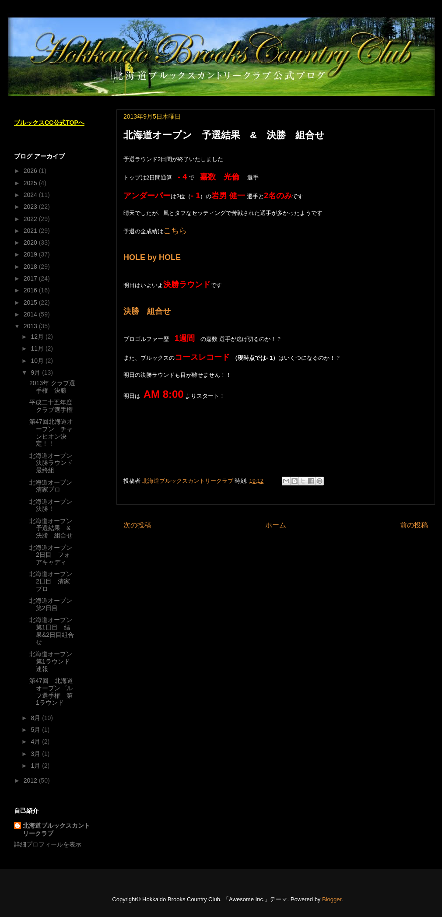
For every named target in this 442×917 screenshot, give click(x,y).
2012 (31, 780)
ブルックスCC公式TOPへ (49, 122)
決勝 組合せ (147, 311)
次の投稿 (137, 525)
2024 (31, 194)
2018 (31, 266)
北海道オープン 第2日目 (53, 604)
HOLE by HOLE (152, 257)
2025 (31, 182)
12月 (38, 336)
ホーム (275, 525)
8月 (36, 717)
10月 (38, 360)
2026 (31, 170)
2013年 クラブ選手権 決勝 (52, 386)
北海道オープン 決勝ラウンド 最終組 (54, 463)
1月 (36, 765)
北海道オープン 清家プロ (53, 486)
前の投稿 (414, 525)
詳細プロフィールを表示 (47, 844)
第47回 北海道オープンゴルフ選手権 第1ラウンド (51, 691)
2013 (31, 326)
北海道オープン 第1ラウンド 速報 (53, 661)
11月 (38, 348)
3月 (36, 753)
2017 (31, 278)
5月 (36, 729)
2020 (31, 242)
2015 (31, 302)
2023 (31, 206)
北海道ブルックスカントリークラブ (56, 829)
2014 (31, 314)
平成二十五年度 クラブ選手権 (53, 406)
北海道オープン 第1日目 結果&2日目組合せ (53, 630)
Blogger (331, 899)
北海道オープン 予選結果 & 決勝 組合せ (53, 528)
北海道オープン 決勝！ (53, 505)
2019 (31, 254)
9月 (36, 372)
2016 (31, 290)
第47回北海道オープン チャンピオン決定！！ (51, 432)
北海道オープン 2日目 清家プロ (50, 581)
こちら (175, 230)
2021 (31, 230)
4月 (36, 741)
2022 (31, 218)
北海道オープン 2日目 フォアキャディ (53, 555)
